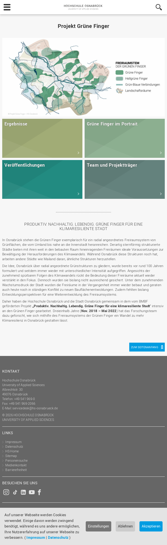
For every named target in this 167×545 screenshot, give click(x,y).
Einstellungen (98, 526)
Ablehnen (125, 526)
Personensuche (16, 460)
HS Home (12, 451)
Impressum (35, 537)
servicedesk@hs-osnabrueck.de (35, 408)
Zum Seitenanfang (144, 347)
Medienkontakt (15, 465)
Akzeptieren (151, 526)
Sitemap (11, 456)
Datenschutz (58, 537)
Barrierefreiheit (16, 470)
